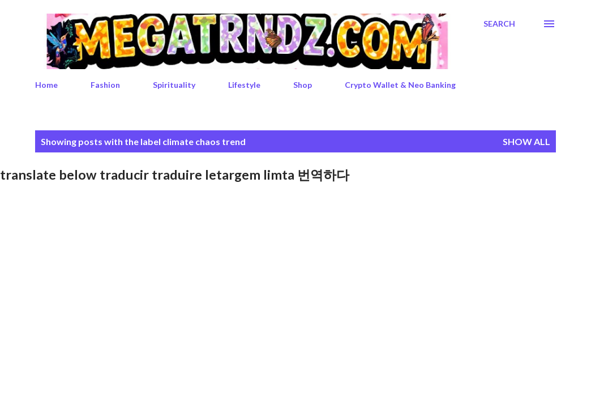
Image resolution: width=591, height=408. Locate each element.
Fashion (105, 85)
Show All (526, 141)
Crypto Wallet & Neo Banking (400, 85)
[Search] (499, 24)
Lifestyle (244, 85)
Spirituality (174, 85)
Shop (302, 85)
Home (46, 85)
